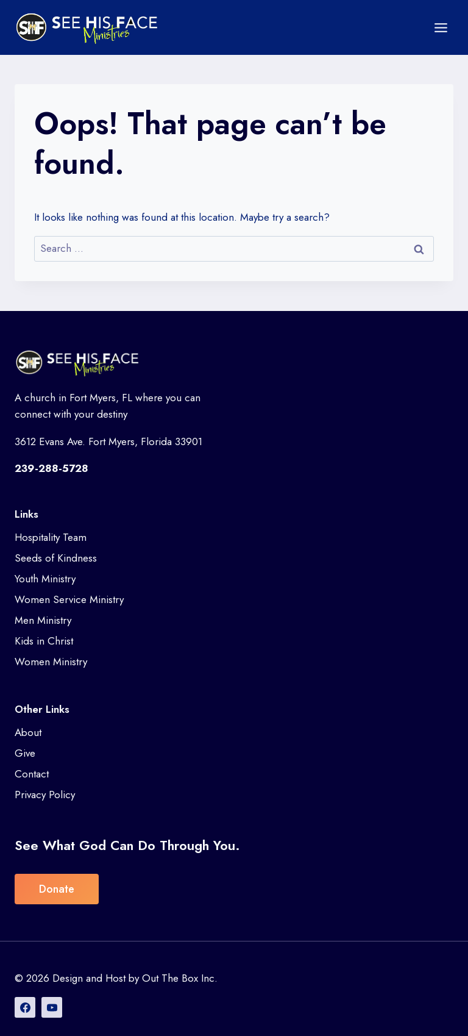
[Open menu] (440, 27)
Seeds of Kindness (56, 558)
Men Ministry (43, 620)
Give (25, 753)
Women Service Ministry (69, 599)
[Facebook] (25, 1007)
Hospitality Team (51, 537)
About (28, 732)
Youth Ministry (45, 578)
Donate (56, 889)
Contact (32, 773)
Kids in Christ (44, 641)
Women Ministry (51, 661)
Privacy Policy (45, 794)
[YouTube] (51, 1007)
